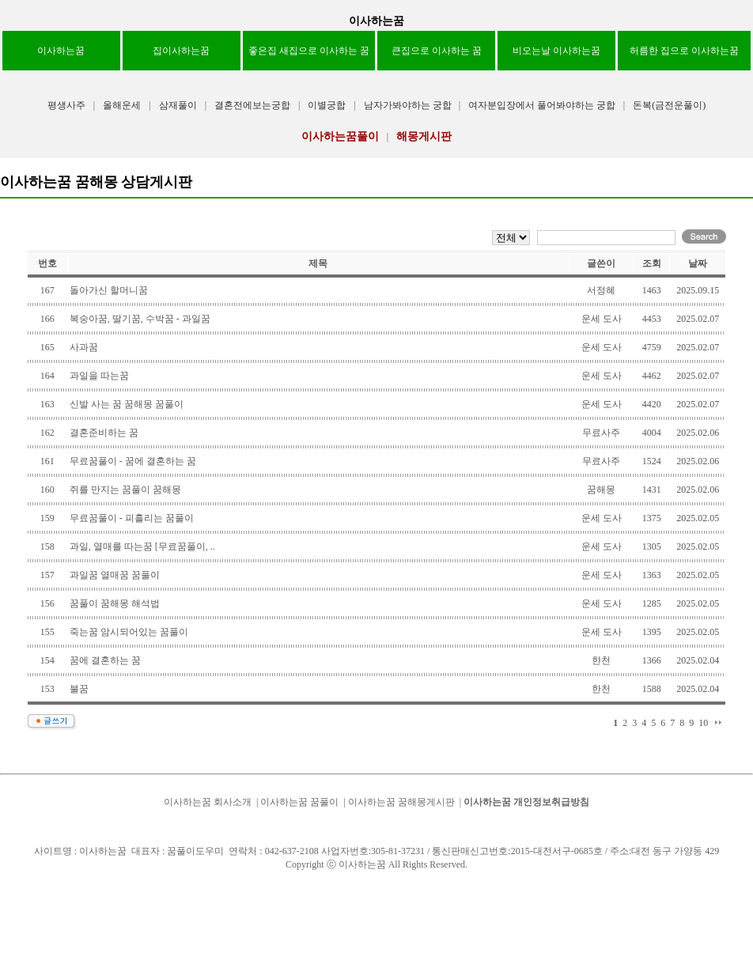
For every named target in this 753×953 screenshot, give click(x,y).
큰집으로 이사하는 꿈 (437, 50)
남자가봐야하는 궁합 (409, 105)
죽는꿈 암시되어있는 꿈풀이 (129, 631)
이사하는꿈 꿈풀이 (299, 801)
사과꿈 (84, 347)
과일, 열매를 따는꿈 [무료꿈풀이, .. (142, 546)
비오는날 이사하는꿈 (556, 50)
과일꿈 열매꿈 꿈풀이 (115, 574)
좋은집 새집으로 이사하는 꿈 (308, 50)
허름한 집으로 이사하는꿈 (684, 50)
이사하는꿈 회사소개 (208, 801)
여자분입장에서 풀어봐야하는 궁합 (541, 105)
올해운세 (122, 105)
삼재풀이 (178, 105)
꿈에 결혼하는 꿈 (105, 660)
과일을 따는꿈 (99, 375)
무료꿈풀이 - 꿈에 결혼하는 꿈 (133, 461)
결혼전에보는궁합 (252, 105)
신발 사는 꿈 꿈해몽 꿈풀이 (127, 404)
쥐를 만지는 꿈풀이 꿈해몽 (125, 489)
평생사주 (66, 105)
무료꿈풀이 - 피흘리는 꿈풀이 (132, 518)
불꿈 (79, 688)
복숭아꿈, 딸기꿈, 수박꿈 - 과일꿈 (140, 318)
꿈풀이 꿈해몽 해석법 (115, 603)
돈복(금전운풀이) (669, 105)
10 (703, 722)
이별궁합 (327, 105)
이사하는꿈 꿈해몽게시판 (401, 801)
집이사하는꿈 (181, 50)
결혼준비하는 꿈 (104, 432)
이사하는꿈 (376, 21)
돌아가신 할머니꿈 (109, 290)
